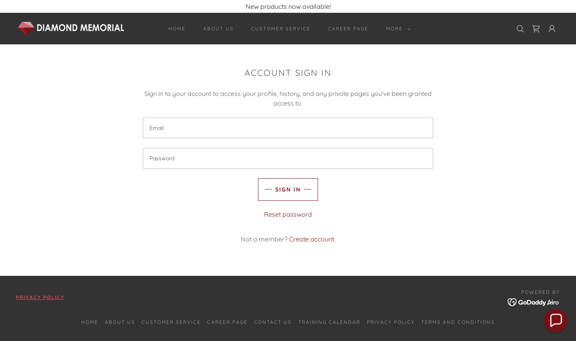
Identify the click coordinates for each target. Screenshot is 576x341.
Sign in (288, 189)
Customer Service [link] (280, 29)
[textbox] (288, 128)
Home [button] (89, 322)
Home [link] (177, 29)
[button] (396, 29)
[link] (71, 28)
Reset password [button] (288, 214)
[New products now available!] (288, 6)
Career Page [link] (348, 29)
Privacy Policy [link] (391, 322)
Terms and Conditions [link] (458, 322)
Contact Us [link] (273, 322)
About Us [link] (218, 29)
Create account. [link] (312, 239)
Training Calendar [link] (329, 322)
